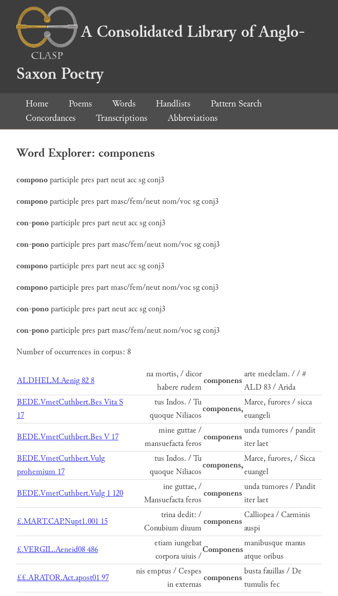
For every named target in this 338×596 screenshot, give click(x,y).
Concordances (50, 118)
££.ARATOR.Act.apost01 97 (63, 578)
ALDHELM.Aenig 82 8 (55, 381)
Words (123, 103)
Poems (80, 103)
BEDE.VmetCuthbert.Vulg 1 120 (70, 493)
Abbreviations (192, 118)
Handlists (173, 103)
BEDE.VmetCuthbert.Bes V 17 (67, 437)
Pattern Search (236, 103)
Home (37, 103)
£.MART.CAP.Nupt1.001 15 (62, 521)
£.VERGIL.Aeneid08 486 (57, 550)
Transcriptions (121, 118)
